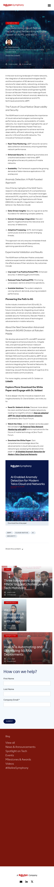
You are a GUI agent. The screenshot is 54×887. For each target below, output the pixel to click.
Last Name (8, 689)
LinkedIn (9, 381)
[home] (13, 5)
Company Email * (11, 700)
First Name (8, 679)
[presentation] (21, 713)
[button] (49, 5)
